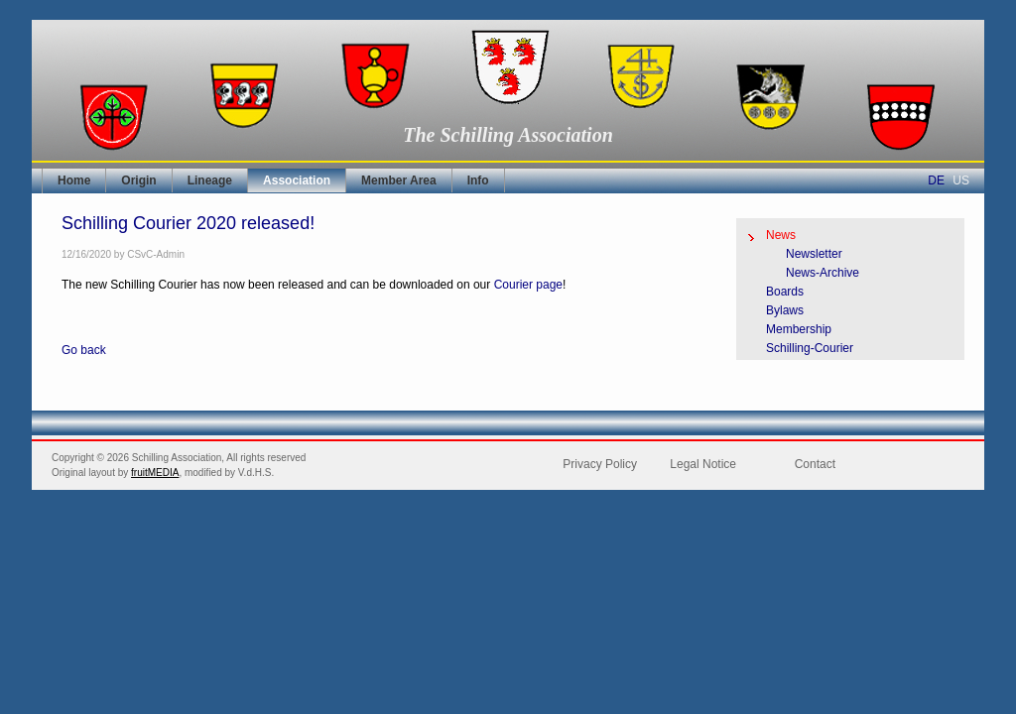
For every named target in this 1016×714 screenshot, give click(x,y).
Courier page (528, 285)
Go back (84, 350)
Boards (785, 291)
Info (478, 180)
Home (74, 180)
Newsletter (814, 254)
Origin (138, 180)
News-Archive (822, 273)
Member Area (399, 180)
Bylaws (785, 310)
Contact (815, 464)
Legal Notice (703, 464)
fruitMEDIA (155, 472)
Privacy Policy (600, 464)
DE (936, 180)
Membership (798, 329)
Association (296, 180)
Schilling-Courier (809, 348)
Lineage (210, 180)
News (781, 235)
